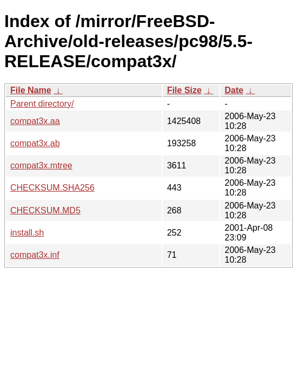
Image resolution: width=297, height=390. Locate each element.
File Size (184, 90)
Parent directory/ (42, 103)
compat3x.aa (35, 121)
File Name (30, 90)
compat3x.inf (35, 254)
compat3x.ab (35, 143)
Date (234, 90)
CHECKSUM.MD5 (45, 210)
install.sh (27, 232)
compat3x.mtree (41, 165)
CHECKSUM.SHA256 (52, 187)
